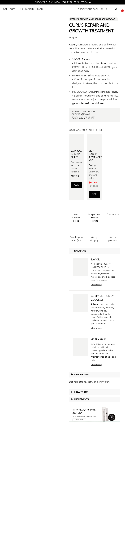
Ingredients (80, 399)
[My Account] (115, 10)
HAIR (20, 10)
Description (80, 374)
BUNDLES (29, 10)
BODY (12, 10)
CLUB (104, 10)
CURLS (40, 10)
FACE (5, 10)
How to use (79, 392)
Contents (78, 251)
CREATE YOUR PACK (85, 10)
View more (96, 284)
